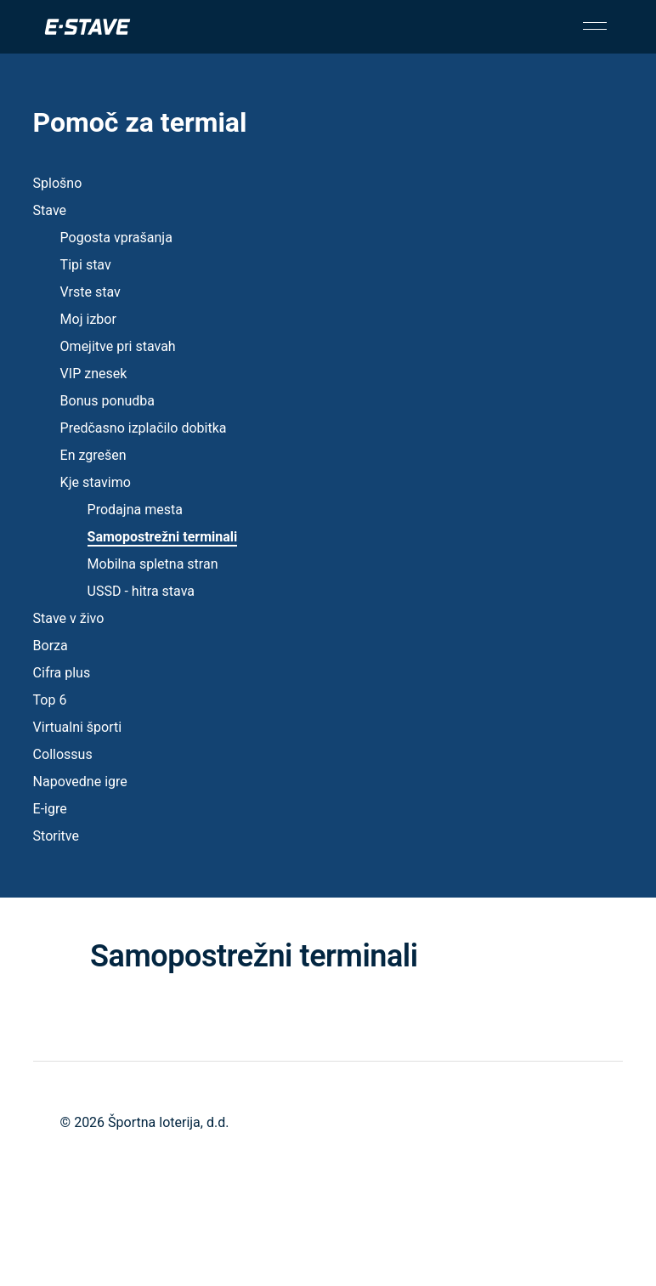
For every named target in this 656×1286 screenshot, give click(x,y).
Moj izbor (88, 319)
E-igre (50, 809)
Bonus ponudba (107, 401)
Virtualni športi (77, 727)
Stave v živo (69, 618)
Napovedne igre (80, 781)
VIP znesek (93, 373)
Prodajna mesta (135, 509)
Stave (49, 210)
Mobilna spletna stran (153, 564)
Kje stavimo (95, 482)
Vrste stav (90, 292)
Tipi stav (85, 265)
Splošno (57, 183)
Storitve (56, 836)
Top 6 (50, 700)
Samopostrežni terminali (163, 537)
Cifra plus (62, 673)
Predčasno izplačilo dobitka (143, 428)
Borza (50, 645)
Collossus (63, 754)
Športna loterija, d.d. (168, 1122)
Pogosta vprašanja (116, 237)
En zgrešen (93, 455)
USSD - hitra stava (141, 591)
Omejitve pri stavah (118, 346)
